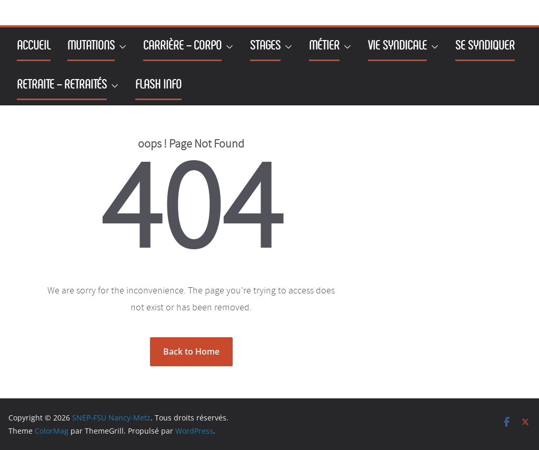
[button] (120, 47)
